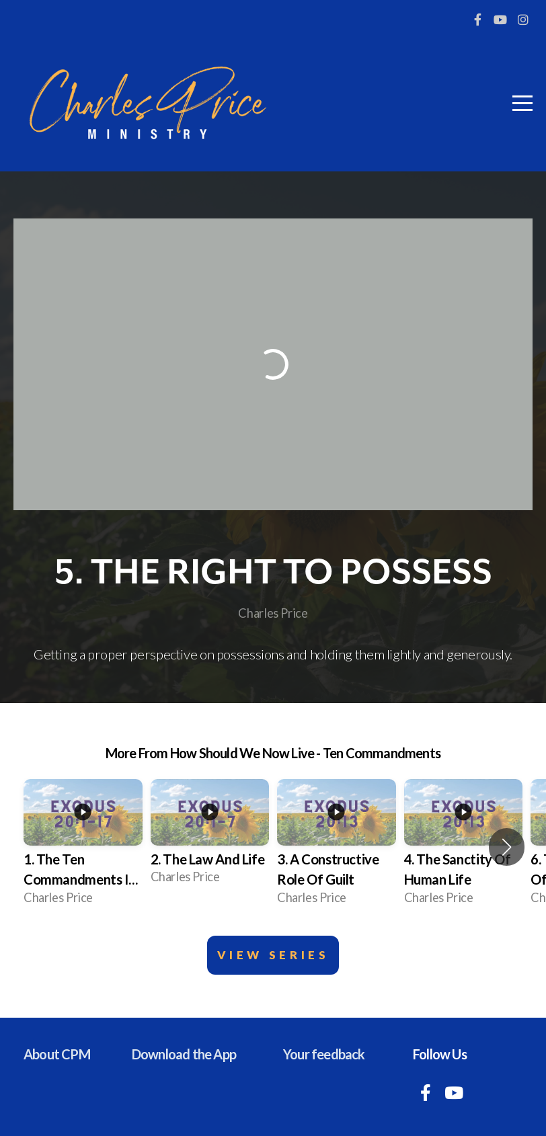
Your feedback (324, 1054)
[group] (83, 847)
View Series (273, 955)
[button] (507, 847)
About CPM (57, 1054)
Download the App (184, 1054)
